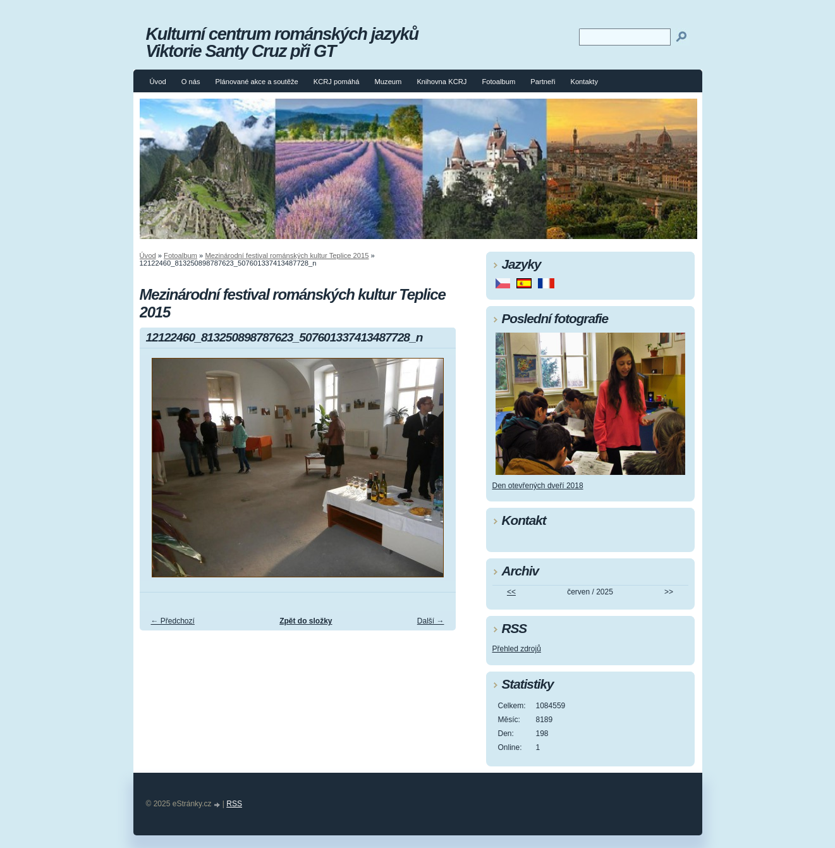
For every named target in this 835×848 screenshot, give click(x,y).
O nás (190, 81)
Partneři (542, 81)
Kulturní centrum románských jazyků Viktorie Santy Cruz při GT (282, 42)
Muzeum (388, 81)
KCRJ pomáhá (337, 81)
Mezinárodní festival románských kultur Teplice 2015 (287, 255)
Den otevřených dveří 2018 (537, 485)
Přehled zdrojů (516, 648)
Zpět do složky (305, 621)
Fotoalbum (498, 81)
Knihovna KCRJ (441, 81)
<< (511, 591)
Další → (430, 621)
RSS (234, 803)
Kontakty (584, 81)
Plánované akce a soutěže (256, 81)
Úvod (158, 81)
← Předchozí (173, 621)
